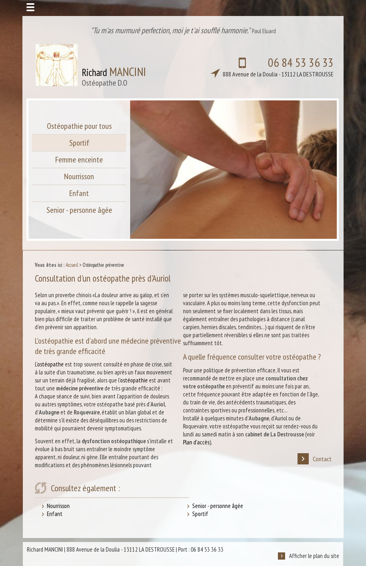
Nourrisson (79, 176)
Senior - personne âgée (79, 210)
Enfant (79, 193)
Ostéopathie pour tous (79, 126)
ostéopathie (134, 380)
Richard (114, 76)
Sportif (79, 143)
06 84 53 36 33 (264, 66)
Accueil (72, 265)
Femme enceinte (79, 159)
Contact (315, 458)
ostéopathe (50, 364)
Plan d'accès (196, 442)
